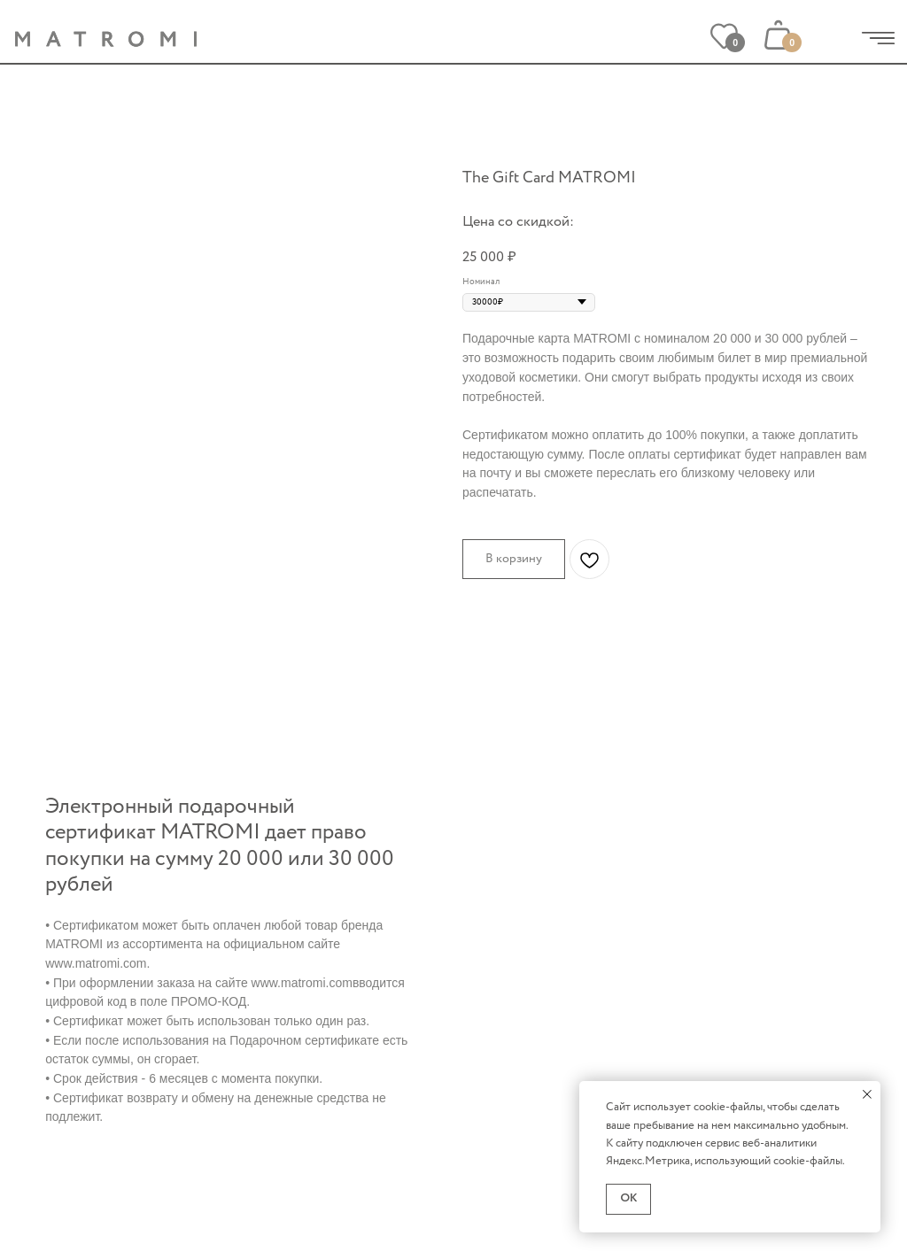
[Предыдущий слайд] (60, 281)
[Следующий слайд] (421, 281)
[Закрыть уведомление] (867, 1094)
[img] (878, 38)
